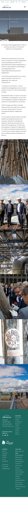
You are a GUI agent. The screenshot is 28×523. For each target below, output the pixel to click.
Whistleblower (6, 468)
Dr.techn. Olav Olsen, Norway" (19, 483)
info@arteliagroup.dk (7, 426)
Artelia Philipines (19, 472)
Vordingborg (18, 422)
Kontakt (4, 457)
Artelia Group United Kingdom (19, 460)
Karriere (4, 451)
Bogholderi (5, 461)
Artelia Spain (18, 470)
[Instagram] (7, 435)
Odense (17, 426)
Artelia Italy (18, 463)
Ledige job (5, 453)
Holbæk (17, 420)
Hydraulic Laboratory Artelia (20, 479)
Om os (4, 459)
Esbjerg (17, 430)
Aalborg (17, 434)
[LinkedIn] (5, 435)
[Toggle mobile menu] (25, 7)
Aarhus (17, 432)
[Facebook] (2, 435)
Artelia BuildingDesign (19, 454)
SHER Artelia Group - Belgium (20, 487)
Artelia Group (18, 457)
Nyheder (4, 455)
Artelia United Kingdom (18, 475)
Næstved (17, 424)
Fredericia (17, 428)
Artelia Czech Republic (18, 466)
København (18, 418)
